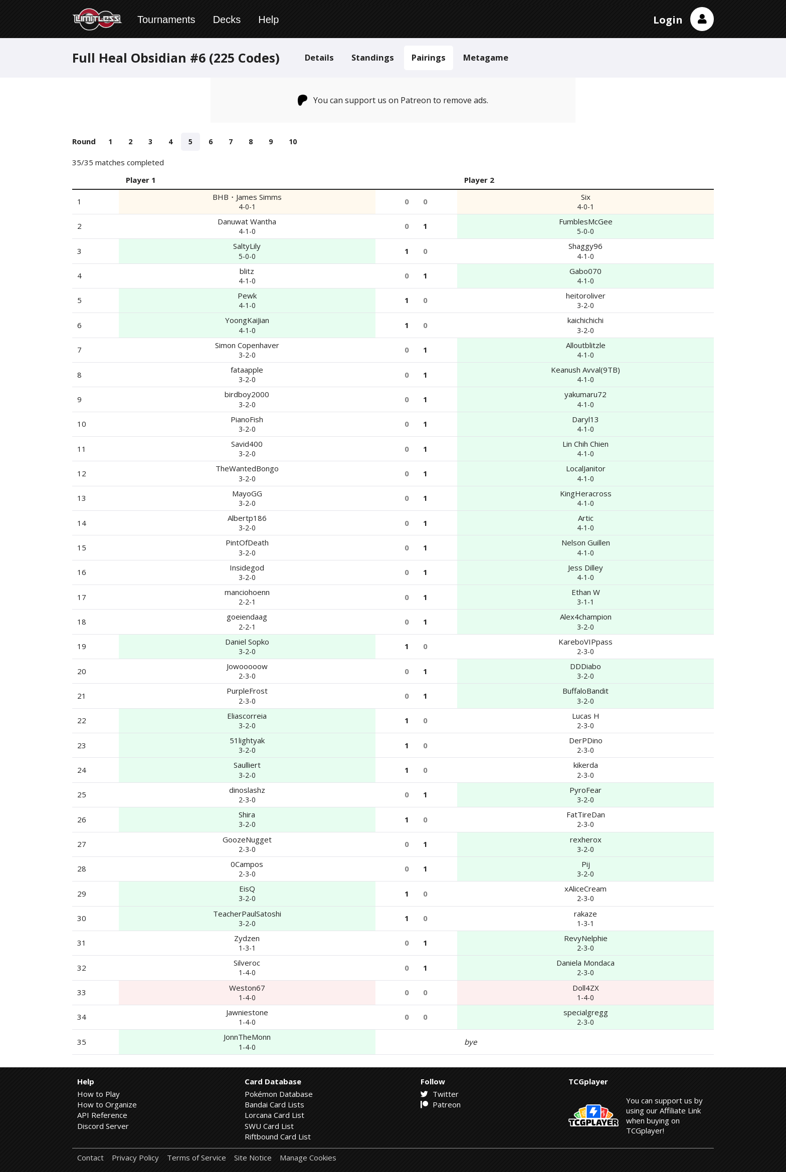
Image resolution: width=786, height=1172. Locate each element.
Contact (90, 1157)
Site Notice (253, 1157)
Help (268, 19)
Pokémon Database (279, 1094)
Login (668, 20)
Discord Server (103, 1126)
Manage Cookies (308, 1157)
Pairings (429, 57)
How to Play (98, 1094)
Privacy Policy (135, 1157)
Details (319, 57)
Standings (372, 57)
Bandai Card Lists (274, 1104)
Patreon (441, 1104)
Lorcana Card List (274, 1115)
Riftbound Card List (278, 1136)
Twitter (440, 1094)
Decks (227, 19)
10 (293, 141)
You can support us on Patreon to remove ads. (393, 100)
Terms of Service (196, 1157)
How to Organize (107, 1104)
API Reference (102, 1115)
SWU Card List (269, 1126)
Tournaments (166, 19)
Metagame (485, 57)
